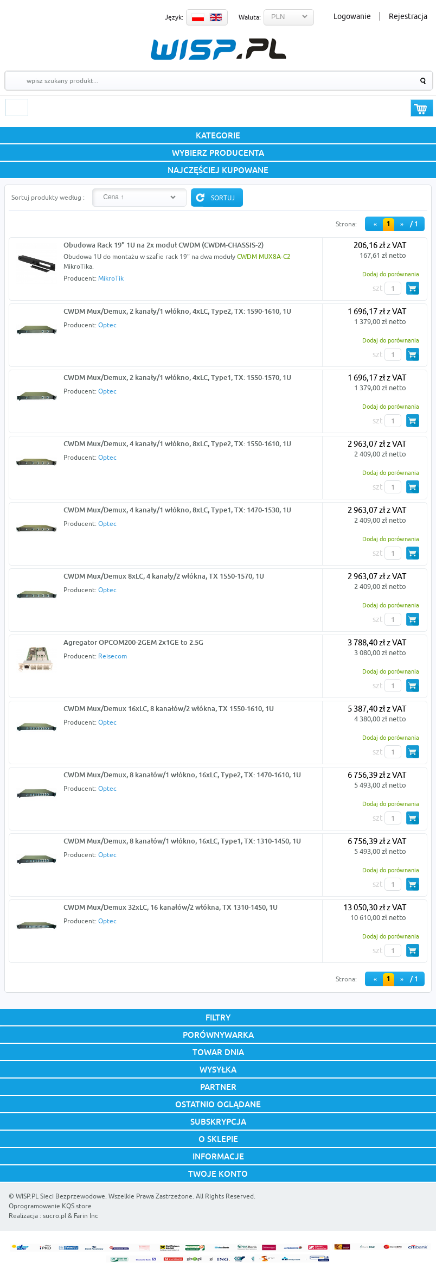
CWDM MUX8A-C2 (264, 256)
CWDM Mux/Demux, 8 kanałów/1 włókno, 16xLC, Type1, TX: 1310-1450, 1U (182, 840)
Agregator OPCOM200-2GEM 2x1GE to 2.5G (133, 642)
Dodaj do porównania (390, 273)
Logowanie (352, 16)
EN (215, 17)
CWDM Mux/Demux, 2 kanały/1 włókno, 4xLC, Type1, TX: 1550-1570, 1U (177, 377)
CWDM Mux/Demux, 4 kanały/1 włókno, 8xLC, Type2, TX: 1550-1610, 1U (177, 443)
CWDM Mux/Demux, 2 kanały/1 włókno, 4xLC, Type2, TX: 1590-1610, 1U (177, 311)
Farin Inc (86, 1216)
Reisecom (112, 656)
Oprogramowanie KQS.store (50, 1206)
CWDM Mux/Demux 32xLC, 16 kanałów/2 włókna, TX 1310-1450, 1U (170, 907)
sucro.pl (54, 1216)
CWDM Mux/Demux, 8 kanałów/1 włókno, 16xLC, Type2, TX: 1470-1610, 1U (182, 774)
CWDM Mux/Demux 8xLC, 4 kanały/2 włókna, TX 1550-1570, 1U (163, 576)
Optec (107, 325)
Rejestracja (408, 16)
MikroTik (111, 278)
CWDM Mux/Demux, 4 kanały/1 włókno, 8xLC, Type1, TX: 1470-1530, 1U (177, 509)
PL (197, 17)
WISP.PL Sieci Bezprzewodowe (60, 1196)
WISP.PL (218, 49)
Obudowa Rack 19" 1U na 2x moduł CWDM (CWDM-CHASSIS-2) (163, 244)
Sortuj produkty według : (48, 197)
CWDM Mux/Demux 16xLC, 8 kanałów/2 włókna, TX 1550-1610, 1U (168, 708)
